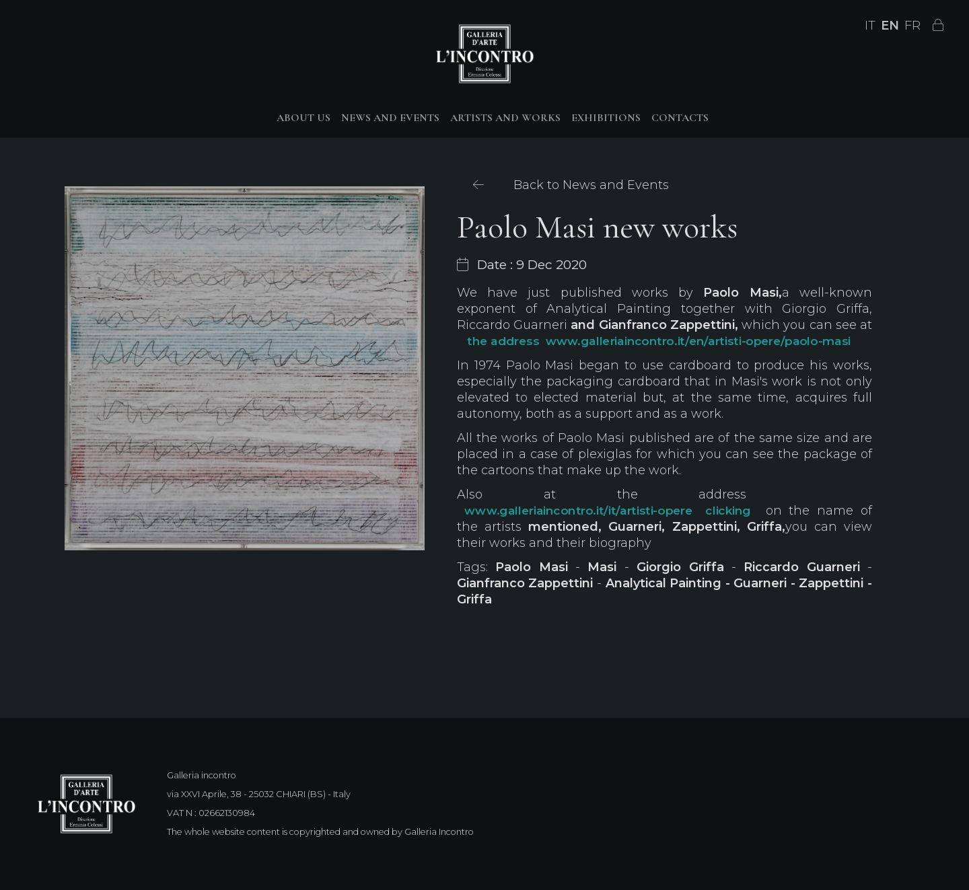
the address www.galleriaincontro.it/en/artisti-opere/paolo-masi (659, 341)
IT (870, 25)
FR (912, 25)
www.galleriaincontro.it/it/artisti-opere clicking (607, 511)
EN (890, 25)
